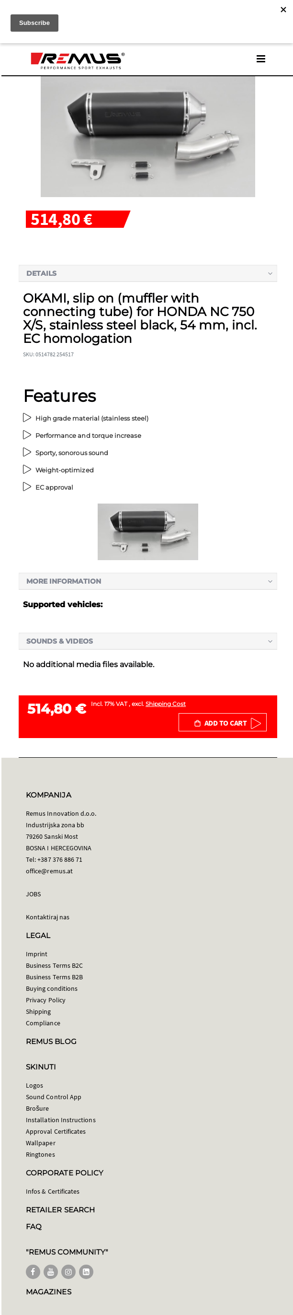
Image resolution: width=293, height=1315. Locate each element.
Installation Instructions (61, 1119)
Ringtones (40, 1154)
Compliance (43, 1023)
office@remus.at (49, 871)
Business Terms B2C (54, 965)
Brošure (37, 1108)
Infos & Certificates (52, 1191)
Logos (34, 1085)
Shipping (38, 1011)
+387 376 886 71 (59, 859)
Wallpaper (41, 1143)
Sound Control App (53, 1096)
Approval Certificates (56, 1131)
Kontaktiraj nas (47, 917)
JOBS (33, 894)
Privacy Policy (46, 1000)
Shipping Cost (166, 703)
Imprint (36, 954)
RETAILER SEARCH (60, 1209)
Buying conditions (52, 988)
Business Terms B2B (54, 977)
